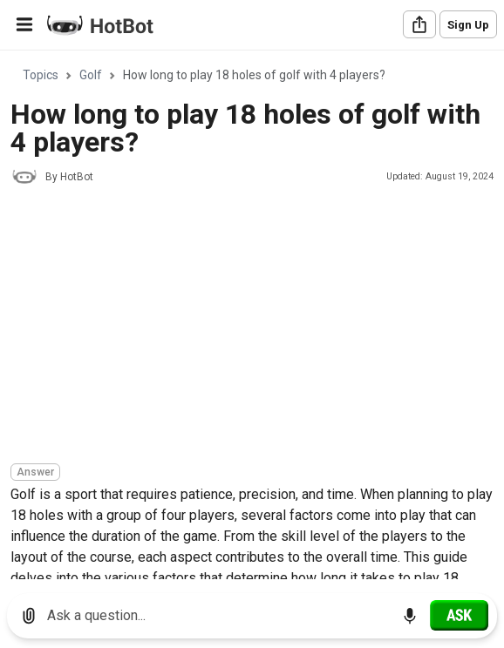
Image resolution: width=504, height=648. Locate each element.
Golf (90, 75)
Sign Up (468, 24)
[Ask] (459, 615)
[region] (252, 315)
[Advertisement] (257, 327)
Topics (40, 75)
